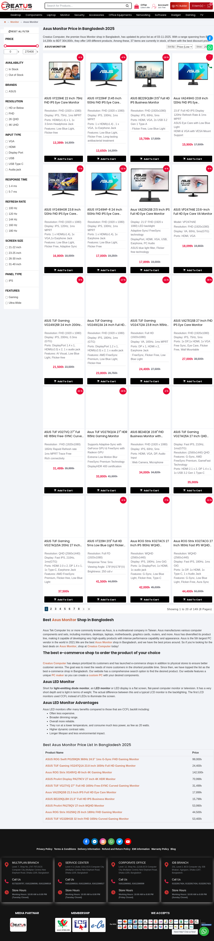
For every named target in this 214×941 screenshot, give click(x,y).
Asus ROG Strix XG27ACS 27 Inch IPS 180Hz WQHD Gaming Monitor (149, 543)
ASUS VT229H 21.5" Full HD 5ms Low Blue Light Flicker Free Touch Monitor (105, 543)
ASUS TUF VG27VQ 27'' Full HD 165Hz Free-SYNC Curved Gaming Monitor (64, 434)
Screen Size (14, 240)
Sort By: (168, 47)
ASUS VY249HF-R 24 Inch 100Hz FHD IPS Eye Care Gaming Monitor (104, 212)
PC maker (58, 674)
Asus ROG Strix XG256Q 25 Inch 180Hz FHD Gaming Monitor (83, 811)
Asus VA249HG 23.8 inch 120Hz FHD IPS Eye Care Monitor (191, 100)
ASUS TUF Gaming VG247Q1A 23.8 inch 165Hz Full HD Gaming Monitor (148, 323)
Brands (11, 85)
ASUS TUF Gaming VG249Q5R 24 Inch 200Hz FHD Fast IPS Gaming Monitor (62, 323)
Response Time (16, 179)
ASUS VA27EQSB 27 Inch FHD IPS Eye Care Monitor (193, 323)
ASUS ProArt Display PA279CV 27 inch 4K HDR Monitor (80, 778)
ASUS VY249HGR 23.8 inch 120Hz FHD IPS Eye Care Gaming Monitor (62, 212)
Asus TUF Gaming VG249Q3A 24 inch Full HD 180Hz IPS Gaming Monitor (105, 323)
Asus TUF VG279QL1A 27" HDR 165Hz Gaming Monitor (107, 434)
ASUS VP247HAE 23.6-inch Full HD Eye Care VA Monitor (193, 212)
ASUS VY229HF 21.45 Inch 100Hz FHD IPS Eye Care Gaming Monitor (104, 100)
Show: (200, 47)
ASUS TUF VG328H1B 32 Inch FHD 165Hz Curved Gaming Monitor (87, 818)
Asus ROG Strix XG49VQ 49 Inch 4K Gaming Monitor (78, 771)
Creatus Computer (99, 645)
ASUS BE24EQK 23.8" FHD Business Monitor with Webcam (147, 434)
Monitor (14, 22)
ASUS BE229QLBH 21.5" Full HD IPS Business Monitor (150, 100)
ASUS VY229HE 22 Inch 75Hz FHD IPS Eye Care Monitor (63, 100)
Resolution (14, 101)
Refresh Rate (15, 201)
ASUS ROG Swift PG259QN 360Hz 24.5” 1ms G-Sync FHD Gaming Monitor (92, 758)
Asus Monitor (64, 619)
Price (9, 39)
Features (12, 290)
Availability (14, 62)
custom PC (96, 674)
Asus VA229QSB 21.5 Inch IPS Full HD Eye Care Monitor (150, 212)
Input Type (13, 134)
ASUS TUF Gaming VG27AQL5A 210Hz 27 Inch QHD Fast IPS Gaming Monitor (62, 543)
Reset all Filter (20, 31)
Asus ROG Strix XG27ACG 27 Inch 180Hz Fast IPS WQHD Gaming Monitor (193, 543)
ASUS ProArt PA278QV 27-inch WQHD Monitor (74, 804)
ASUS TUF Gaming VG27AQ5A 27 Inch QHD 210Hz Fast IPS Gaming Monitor (190, 434)
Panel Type (13, 274)
